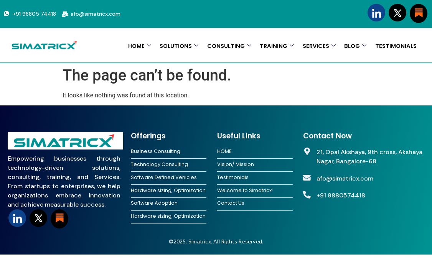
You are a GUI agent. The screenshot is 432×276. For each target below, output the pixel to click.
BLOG (354, 45)
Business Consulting (155, 151)
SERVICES (317, 45)
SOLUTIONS (176, 45)
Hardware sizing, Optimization (168, 191)
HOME (136, 45)
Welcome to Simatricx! (245, 191)
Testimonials (233, 178)
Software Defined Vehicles (164, 178)
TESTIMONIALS (395, 45)
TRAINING (274, 45)
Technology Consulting (159, 165)
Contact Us (230, 204)
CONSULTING (226, 45)
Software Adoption (154, 204)
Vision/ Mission (235, 165)
